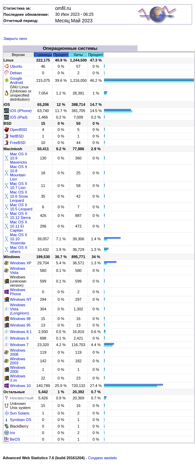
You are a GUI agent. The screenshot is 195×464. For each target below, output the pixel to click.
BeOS (15, 439)
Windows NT (20, 299)
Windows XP (20, 263)
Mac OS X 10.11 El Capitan (18, 226)
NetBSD (17, 136)
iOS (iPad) (19, 117)
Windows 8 (19, 338)
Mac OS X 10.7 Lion (18, 185)
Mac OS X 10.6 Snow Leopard (19, 196)
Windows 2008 (17, 352)
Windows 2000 (17, 369)
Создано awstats (102, 458)
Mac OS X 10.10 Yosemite (18, 239)
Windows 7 (19, 345)
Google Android (16, 80)
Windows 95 (20, 325)
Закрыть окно (15, 38)
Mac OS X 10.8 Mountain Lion (18, 173)
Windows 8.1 (21, 332)
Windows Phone (17, 292)
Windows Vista (17, 270)
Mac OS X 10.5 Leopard (21, 207)
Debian (16, 73)
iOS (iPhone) (21, 111)
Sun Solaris (19, 413)
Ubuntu (16, 66)
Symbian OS (20, 420)
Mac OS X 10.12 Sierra (20, 215)
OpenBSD (18, 130)
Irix (12, 433)
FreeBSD (17, 143)
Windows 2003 (17, 361)
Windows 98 (20, 319)
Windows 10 (20, 386)
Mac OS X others (18, 249)
